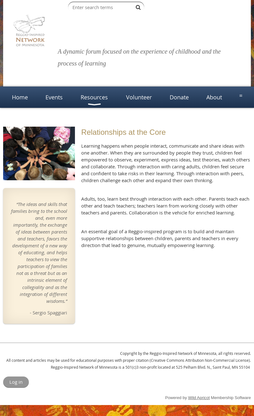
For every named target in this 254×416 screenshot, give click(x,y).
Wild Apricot (199, 397)
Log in (16, 382)
